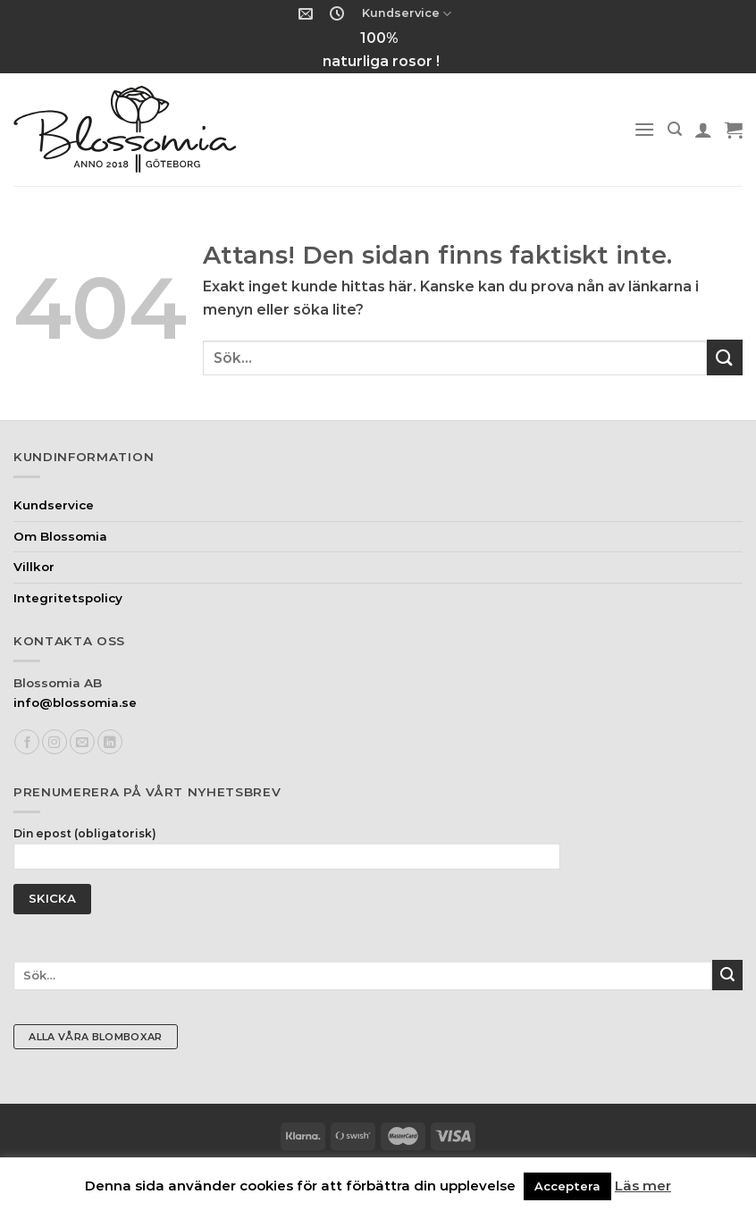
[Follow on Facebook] (26, 742)
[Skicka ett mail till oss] (82, 742)
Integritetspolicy (67, 598)
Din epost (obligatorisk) (286, 853)
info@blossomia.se (75, 702)
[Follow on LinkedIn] (109, 742)
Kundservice (406, 13)
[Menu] (644, 129)
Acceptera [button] (567, 1186)
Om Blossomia (60, 536)
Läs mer (643, 1185)
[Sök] (675, 129)
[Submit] (725, 357)
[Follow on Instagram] (54, 742)
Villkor (34, 566)
